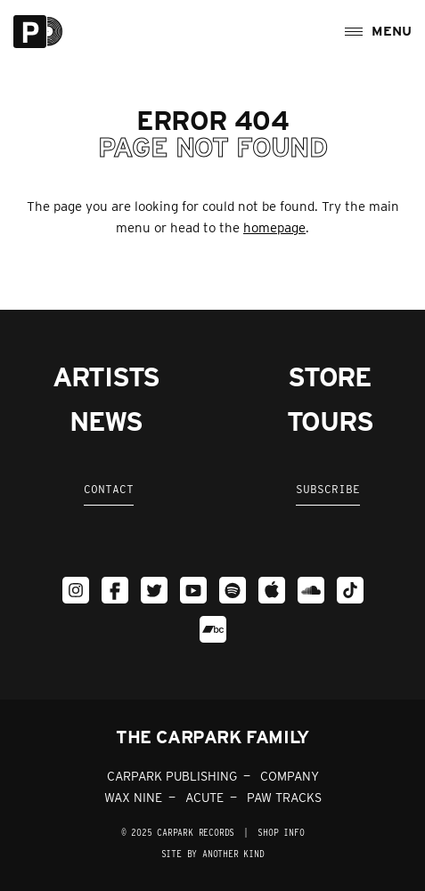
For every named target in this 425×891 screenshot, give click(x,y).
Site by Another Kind (213, 853)
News (106, 421)
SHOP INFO (280, 832)
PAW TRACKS (284, 797)
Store (330, 376)
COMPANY (289, 776)
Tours (330, 421)
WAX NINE (133, 797)
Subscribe (328, 489)
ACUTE (204, 797)
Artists (106, 376)
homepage (274, 228)
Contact (109, 489)
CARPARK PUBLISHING (172, 776)
